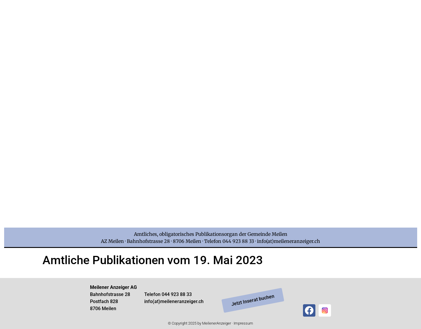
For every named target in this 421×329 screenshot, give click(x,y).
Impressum (243, 323)
